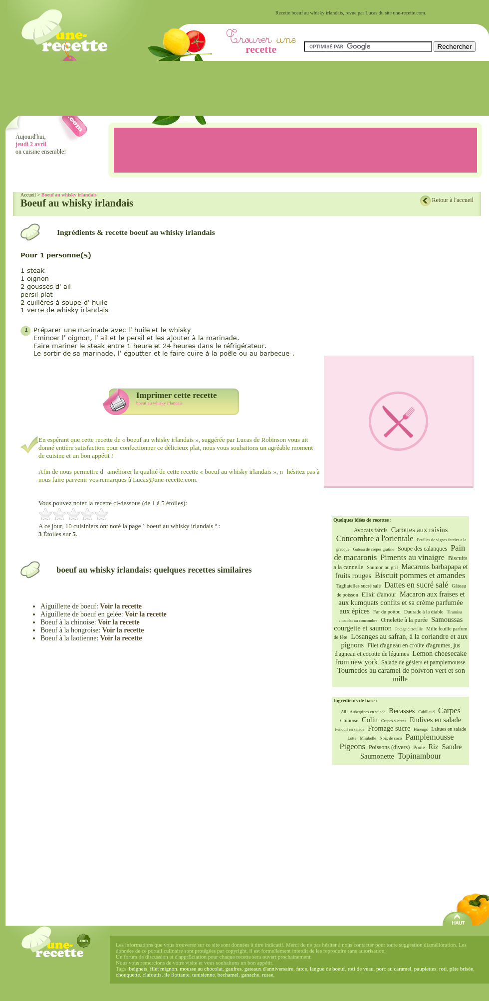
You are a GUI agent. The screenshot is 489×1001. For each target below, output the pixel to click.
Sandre (452, 747)
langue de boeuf (327, 969)
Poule (419, 747)
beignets (138, 969)
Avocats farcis (371, 530)
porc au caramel (393, 969)
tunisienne (203, 975)
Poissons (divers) (389, 747)
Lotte (351, 738)
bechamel (228, 975)
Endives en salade (435, 720)
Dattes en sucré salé (416, 585)
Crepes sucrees (393, 721)
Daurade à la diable (424, 611)
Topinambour (419, 756)
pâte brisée (461, 969)
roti (443, 969)
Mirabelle (368, 738)
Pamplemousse (429, 737)
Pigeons (352, 746)
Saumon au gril (382, 567)
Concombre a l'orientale (375, 538)
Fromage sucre (389, 728)
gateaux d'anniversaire (268, 969)
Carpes (449, 710)
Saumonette (377, 756)
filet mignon (163, 969)
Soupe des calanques (422, 548)
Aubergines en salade (367, 712)
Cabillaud (426, 712)
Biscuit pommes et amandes (420, 575)
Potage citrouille (409, 629)
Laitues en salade (448, 729)
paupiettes (425, 969)
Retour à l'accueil (453, 200)
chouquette (128, 975)
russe (267, 975)
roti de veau (361, 969)
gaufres (234, 969)
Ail (343, 712)
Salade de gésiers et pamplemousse (423, 662)
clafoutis (152, 975)
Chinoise (349, 720)
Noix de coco (391, 738)
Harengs (421, 729)
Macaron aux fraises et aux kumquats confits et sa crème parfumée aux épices (401, 602)
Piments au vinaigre (412, 557)
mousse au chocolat (201, 969)
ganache (250, 975)
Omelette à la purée (404, 619)
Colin (370, 720)
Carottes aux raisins (419, 530)
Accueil (28, 195)
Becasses (402, 711)
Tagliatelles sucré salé (358, 586)
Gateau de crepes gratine (373, 549)
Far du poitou (387, 611)
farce (301, 969)
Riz (433, 747)
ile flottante (176, 975)
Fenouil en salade (350, 729)
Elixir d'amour (379, 594)
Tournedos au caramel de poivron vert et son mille (401, 674)
